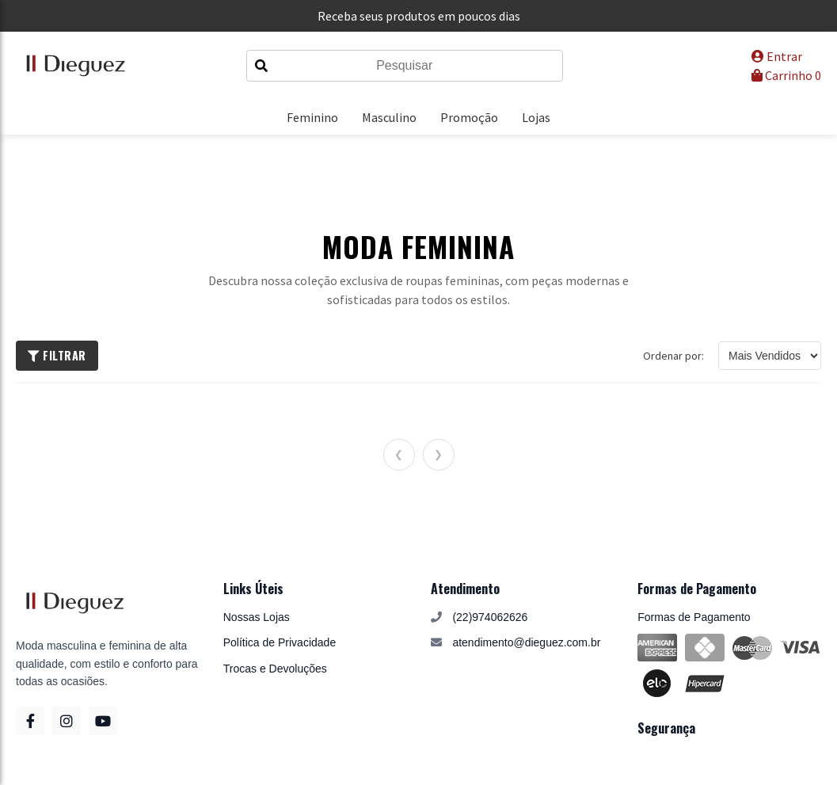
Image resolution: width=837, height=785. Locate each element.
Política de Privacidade (279, 642)
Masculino (389, 117)
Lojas (536, 117)
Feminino (312, 117)
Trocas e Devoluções (275, 668)
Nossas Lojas (256, 617)
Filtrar (57, 355)
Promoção (469, 117)
